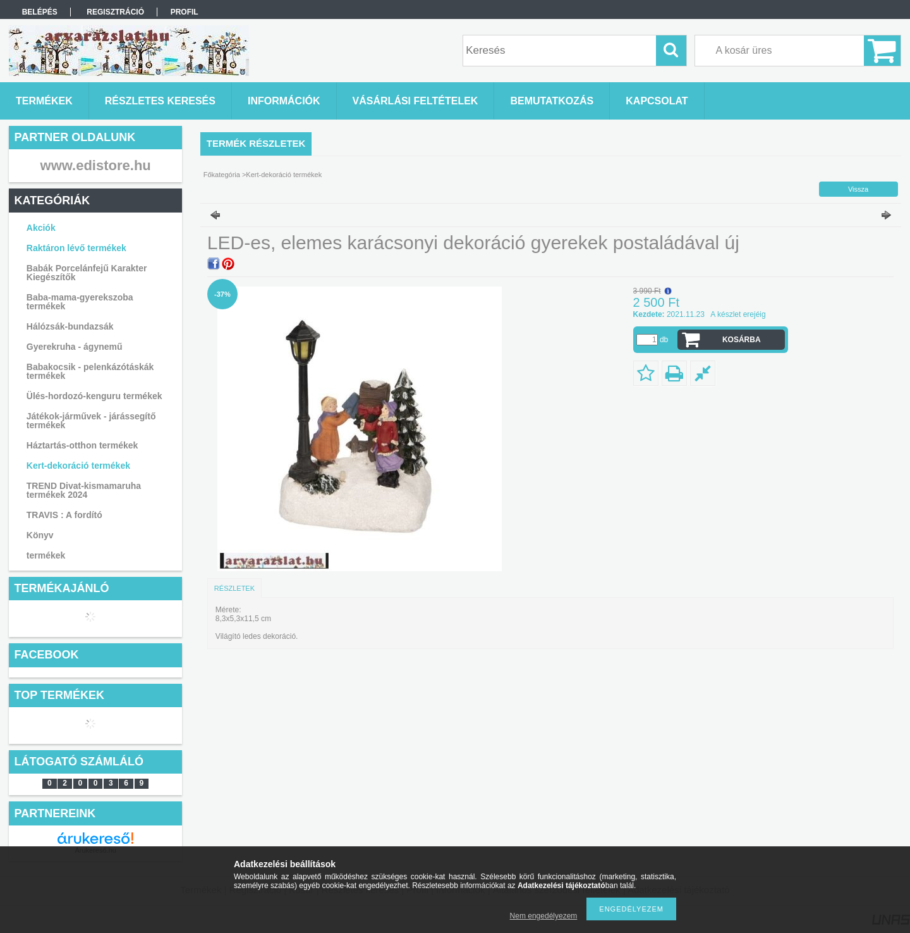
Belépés (40, 12)
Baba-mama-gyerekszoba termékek (80, 301)
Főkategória (221, 174)
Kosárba (741, 339)
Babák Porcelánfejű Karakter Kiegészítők (87, 272)
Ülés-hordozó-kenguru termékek (94, 396)
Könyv (40, 535)
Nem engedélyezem (544, 915)
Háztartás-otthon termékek (82, 445)
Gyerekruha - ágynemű (75, 347)
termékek (46, 555)
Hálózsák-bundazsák (70, 326)
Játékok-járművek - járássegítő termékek (91, 420)
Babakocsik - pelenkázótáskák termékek (90, 371)
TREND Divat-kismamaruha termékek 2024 (84, 490)
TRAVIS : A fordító (64, 515)
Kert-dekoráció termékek (78, 465)
